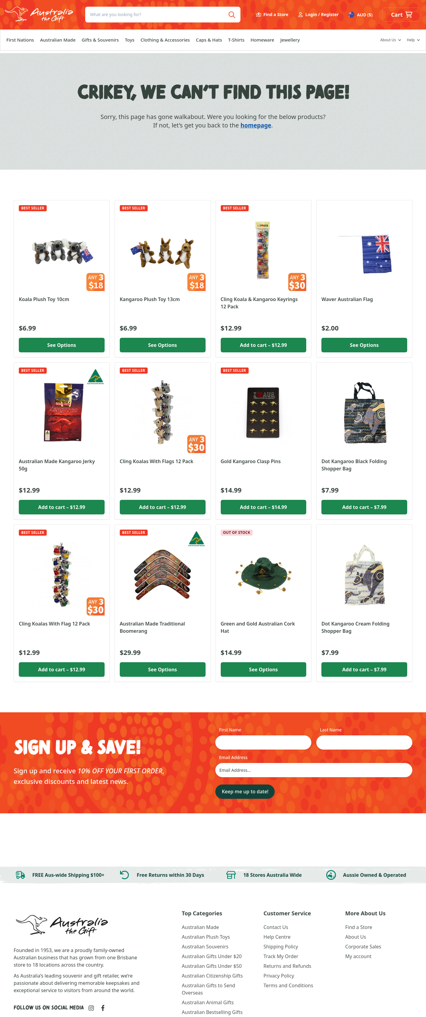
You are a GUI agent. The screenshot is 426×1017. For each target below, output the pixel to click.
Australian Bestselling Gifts (212, 1012)
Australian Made (57, 42)
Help (411, 42)
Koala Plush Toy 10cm (44, 299)
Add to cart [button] (263, 345)
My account (358, 956)
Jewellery (290, 42)
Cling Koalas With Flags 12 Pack (156, 461)
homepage (256, 125)
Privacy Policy (278, 975)
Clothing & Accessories (165, 42)
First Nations (20, 42)
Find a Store (272, 16)
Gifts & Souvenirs (100, 42)
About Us (388, 42)
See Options (61, 345)
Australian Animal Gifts (208, 1002)
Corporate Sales (363, 946)
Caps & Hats (209, 42)
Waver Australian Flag (347, 299)
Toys (129, 42)
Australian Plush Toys (206, 937)
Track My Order (280, 956)
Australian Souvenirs (205, 946)
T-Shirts (236, 42)
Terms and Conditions (288, 985)
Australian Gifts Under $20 (212, 956)
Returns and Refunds (287, 966)
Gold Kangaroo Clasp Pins (251, 461)
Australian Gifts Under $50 (212, 966)
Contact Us (275, 927)
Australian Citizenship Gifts (212, 975)
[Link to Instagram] (91, 1008)
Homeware (262, 42)
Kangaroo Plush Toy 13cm (150, 299)
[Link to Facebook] (103, 1008)
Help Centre (276, 937)
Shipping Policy (280, 946)
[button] (401, 16)
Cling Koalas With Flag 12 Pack (54, 623)
